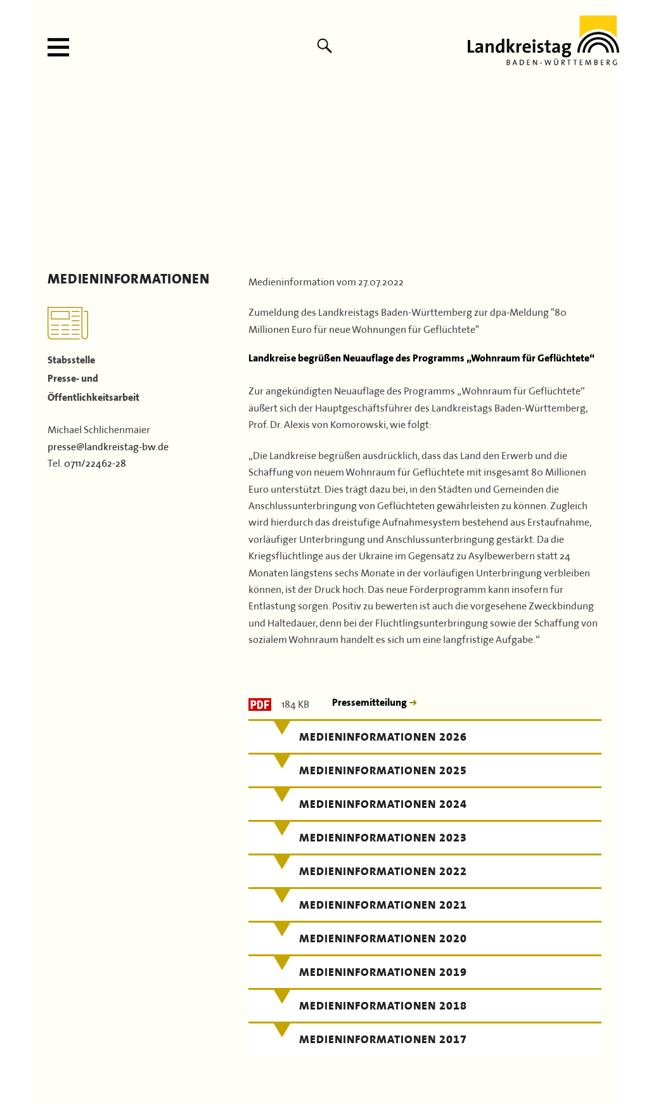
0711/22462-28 (95, 462)
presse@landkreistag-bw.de (108, 445)
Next (603, 173)
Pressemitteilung (370, 702)
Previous (46, 173)
